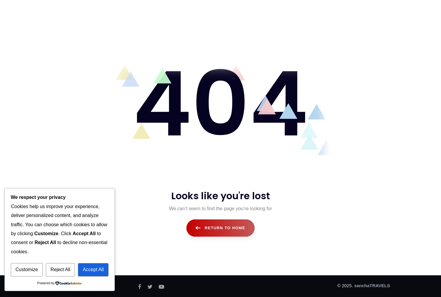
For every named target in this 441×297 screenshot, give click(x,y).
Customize (26, 269)
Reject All (60, 269)
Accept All (93, 269)
